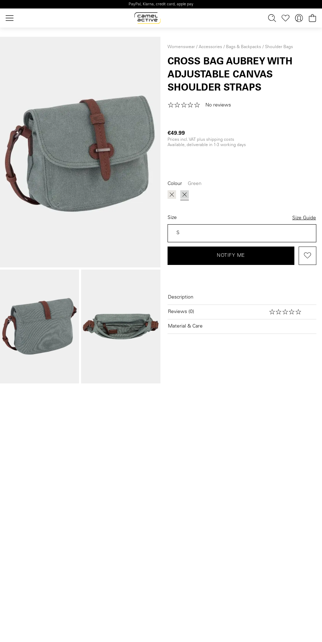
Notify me (231, 255)
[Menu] (11, 18)
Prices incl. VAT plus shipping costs (201, 140)
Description (180, 297)
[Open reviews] (242, 312)
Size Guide (304, 218)
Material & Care (185, 326)
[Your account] (299, 18)
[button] (202, 105)
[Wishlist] (285, 18)
